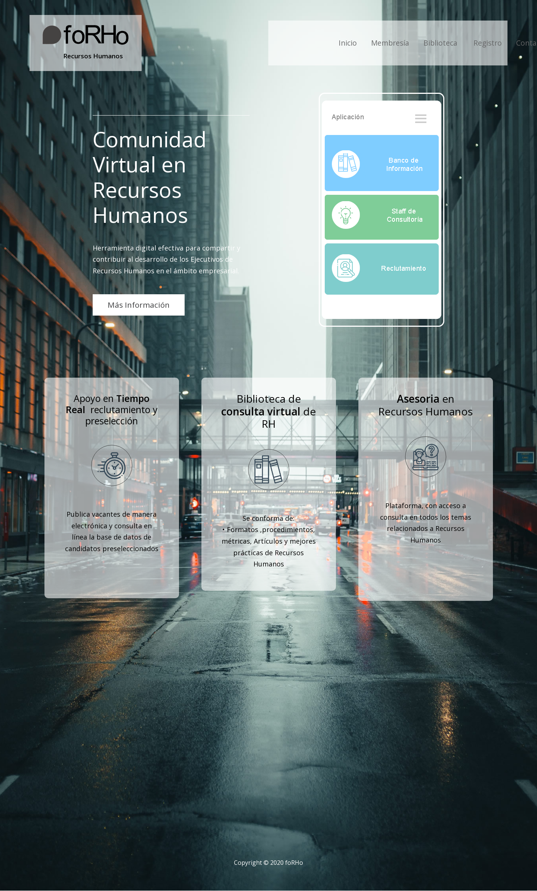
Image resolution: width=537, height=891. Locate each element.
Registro (487, 43)
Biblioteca (441, 43)
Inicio (348, 43)
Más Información (139, 304)
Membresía (390, 43)
